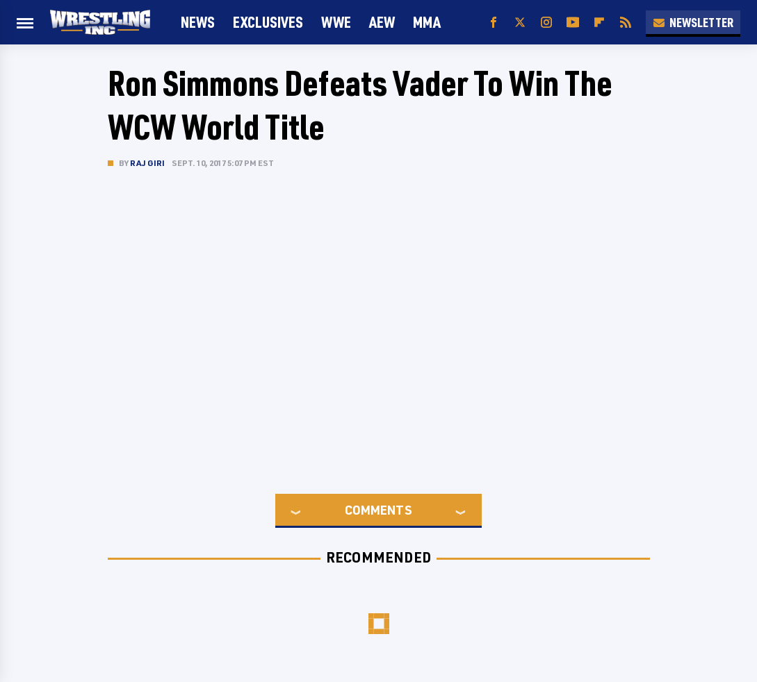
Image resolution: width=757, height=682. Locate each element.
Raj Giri (147, 163)
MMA (427, 22)
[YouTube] (573, 22)
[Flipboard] (599, 22)
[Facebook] (493, 22)
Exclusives (268, 22)
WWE (336, 22)
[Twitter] (520, 22)
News (198, 22)
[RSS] (625, 22)
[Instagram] (546, 22)
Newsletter (693, 22)
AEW (382, 22)
